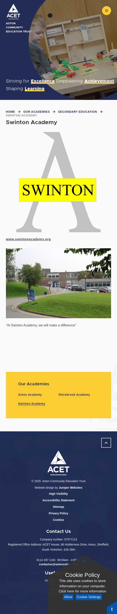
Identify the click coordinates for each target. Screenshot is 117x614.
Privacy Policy (58, 513)
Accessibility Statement (58, 500)
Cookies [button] (58, 519)
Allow (68, 597)
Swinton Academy (21, 115)
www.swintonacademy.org (28, 239)
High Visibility (58, 493)
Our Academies (36, 111)
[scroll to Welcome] (106, 443)
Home (10, 111)
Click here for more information (82, 591)
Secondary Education (77, 111)
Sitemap (58, 506)
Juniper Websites (70, 487)
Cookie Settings (88, 597)
